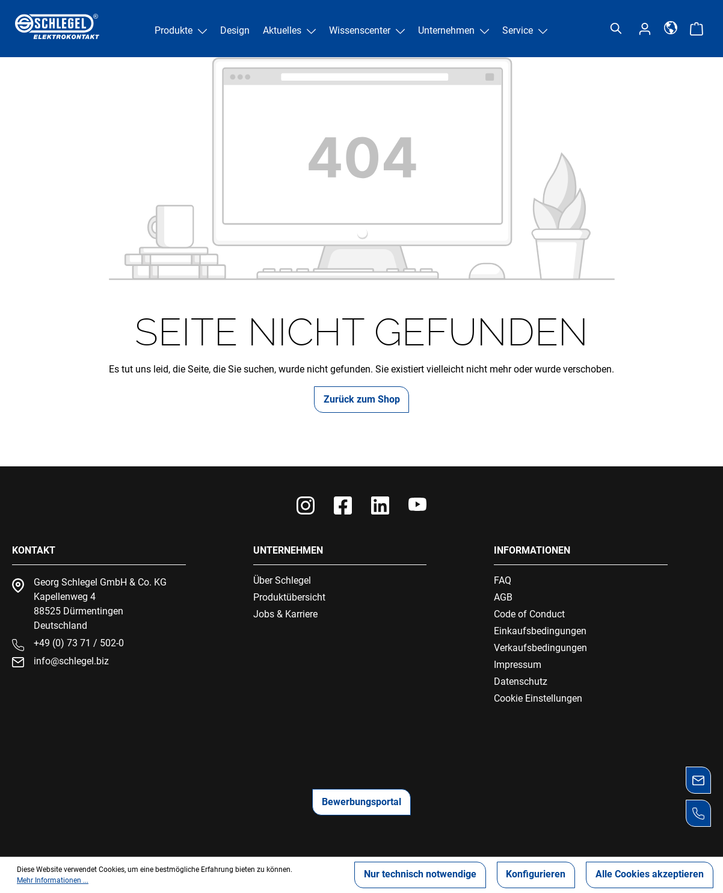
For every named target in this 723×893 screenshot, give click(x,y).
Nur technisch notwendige (419, 874)
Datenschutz (520, 681)
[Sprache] (670, 27)
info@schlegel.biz (71, 661)
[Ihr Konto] (644, 29)
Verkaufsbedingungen (540, 648)
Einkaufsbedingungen (540, 631)
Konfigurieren (535, 874)
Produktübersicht (289, 597)
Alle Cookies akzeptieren (649, 874)
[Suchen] (615, 29)
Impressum (517, 664)
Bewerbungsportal (361, 802)
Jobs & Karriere (285, 614)
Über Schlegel (282, 580)
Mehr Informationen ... (52, 880)
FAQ (502, 580)
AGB (503, 597)
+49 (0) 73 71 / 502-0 (79, 643)
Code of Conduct (529, 614)
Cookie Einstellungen (538, 698)
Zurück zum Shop (362, 399)
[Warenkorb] (696, 29)
